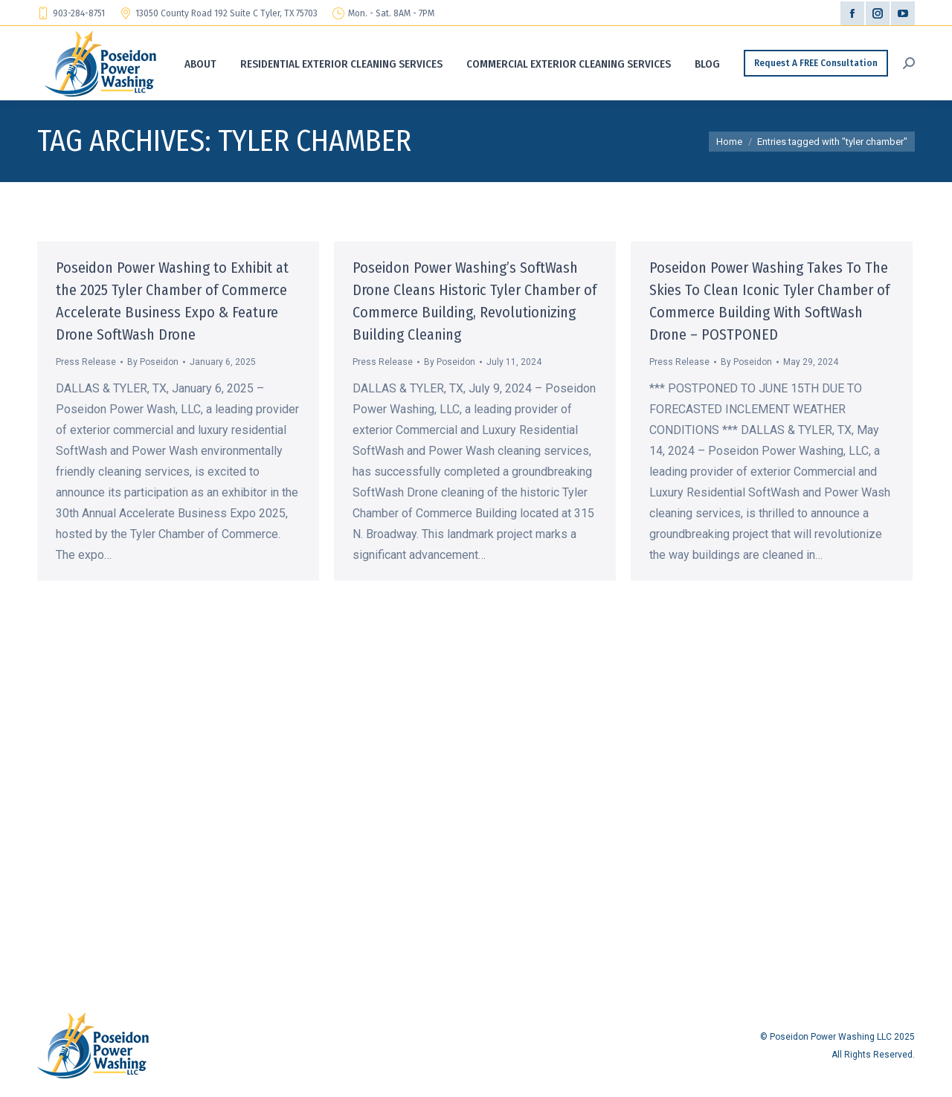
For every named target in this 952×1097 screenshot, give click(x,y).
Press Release (86, 362)
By (152, 362)
